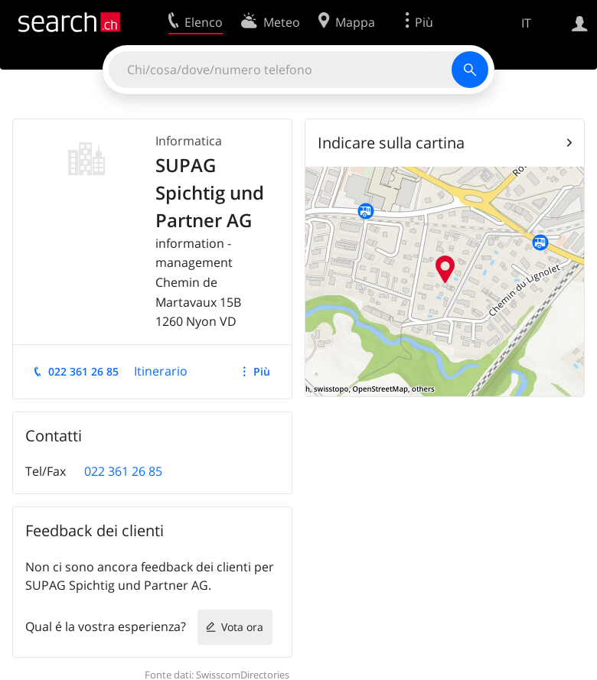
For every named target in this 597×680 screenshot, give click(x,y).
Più (261, 371)
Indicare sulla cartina (391, 142)
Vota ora (242, 627)
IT (526, 23)
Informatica (188, 140)
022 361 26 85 (83, 371)
